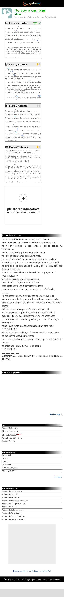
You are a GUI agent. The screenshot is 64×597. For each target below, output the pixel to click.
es (44, 580)
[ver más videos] (56, 414)
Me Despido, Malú (9, 471)
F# (37, 41)
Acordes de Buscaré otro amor (13, 520)
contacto (56, 580)
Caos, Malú (6, 465)
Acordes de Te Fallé (9, 507)
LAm (7, 68)
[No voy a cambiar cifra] (42, 571)
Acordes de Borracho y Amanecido (15, 501)
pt (51, 580)
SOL (11, 72)
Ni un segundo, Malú (10, 468)
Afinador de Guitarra (10, 431)
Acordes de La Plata (9, 494)
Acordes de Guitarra (10, 428)
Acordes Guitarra (8, 441)
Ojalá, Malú (6, 462)
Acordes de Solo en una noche (13, 516)
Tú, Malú (5, 458)
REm (14, 75)
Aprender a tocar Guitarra (12, 438)
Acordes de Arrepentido (11, 497)
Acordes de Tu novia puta (12, 513)
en (47, 580)
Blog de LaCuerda (12, 435)
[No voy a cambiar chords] (23, 571)
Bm (18, 27)
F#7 (22, 136)
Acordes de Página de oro (12, 491)
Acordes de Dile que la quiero (13, 504)
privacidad (36, 580)
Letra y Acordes (18, 23)
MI (29, 80)
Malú (17, 14)
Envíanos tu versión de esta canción (23, 204)
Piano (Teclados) (19, 147)
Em (15, 116)
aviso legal (26, 580)
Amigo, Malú (7, 455)
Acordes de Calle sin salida (12, 510)
